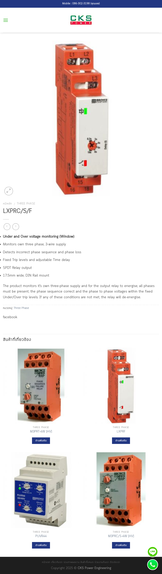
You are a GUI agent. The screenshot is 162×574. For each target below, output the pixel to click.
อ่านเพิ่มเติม (41, 440)
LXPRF (121, 432)
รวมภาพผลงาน (72, 562)
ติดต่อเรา (115, 562)
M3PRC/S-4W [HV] (121, 536)
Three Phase (26, 204)
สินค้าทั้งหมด (87, 562)
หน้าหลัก (7, 204)
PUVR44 (41, 536)
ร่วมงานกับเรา (102, 562)
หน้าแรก (46, 562)
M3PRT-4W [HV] (41, 432)
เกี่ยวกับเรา (57, 562)
